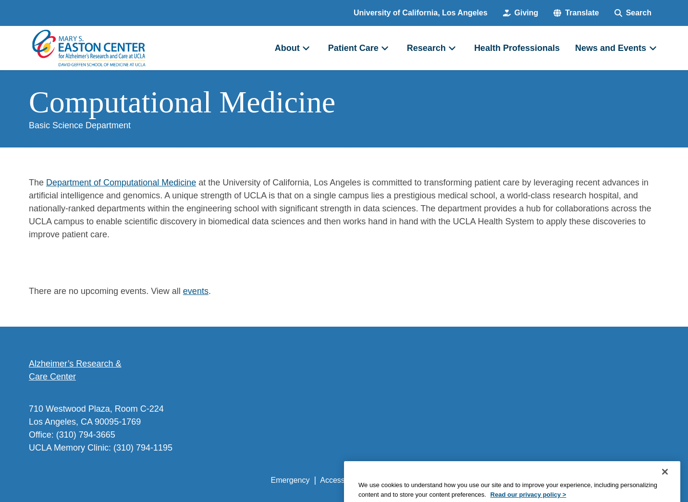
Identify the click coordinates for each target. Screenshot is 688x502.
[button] (576, 13)
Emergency (290, 480)
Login (568, 480)
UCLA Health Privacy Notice (501, 480)
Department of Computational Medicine (121, 182)
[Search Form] (633, 13)
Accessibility (341, 480)
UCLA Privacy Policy (407, 480)
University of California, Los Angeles (421, 13)
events (196, 291)
